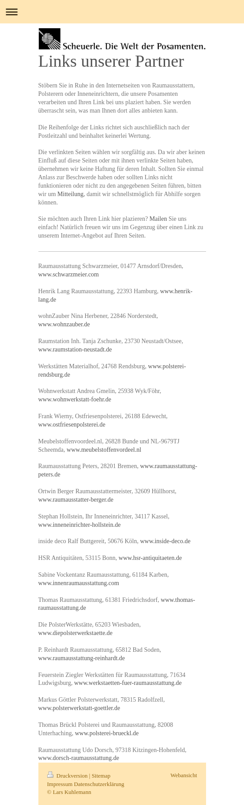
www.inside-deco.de (165, 541)
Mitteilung (70, 194)
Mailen (158, 218)
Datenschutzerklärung (99, 784)
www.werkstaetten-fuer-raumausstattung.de (128, 683)
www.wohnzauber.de (64, 324)
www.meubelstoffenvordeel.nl (104, 449)
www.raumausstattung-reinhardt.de (81, 658)
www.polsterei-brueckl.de (107, 733)
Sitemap (101, 775)
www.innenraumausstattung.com (78, 583)
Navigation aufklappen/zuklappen (122, 11)
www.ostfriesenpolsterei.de (71, 424)
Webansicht (183, 775)
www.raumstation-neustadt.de (75, 349)
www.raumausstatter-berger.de (75, 499)
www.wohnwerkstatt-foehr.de (75, 399)
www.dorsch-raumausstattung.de (78, 758)
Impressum (60, 784)
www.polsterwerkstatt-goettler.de (79, 708)
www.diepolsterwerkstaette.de (75, 633)
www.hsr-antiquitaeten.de (150, 558)
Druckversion (68, 775)
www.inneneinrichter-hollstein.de (79, 525)
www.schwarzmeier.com (68, 274)
